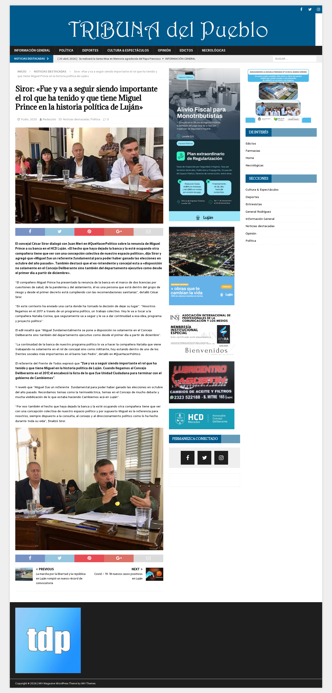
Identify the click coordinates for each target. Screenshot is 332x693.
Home (250, 157)
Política (66, 50)
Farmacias (253, 150)
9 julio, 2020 (29, 119)
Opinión (164, 50)
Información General (32, 50)
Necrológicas (213, 50)
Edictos (186, 50)
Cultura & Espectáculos (128, 50)
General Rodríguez (258, 211)
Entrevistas (254, 204)
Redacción (49, 119)
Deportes (90, 50)
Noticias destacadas (76, 119)
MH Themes (88, 683)
